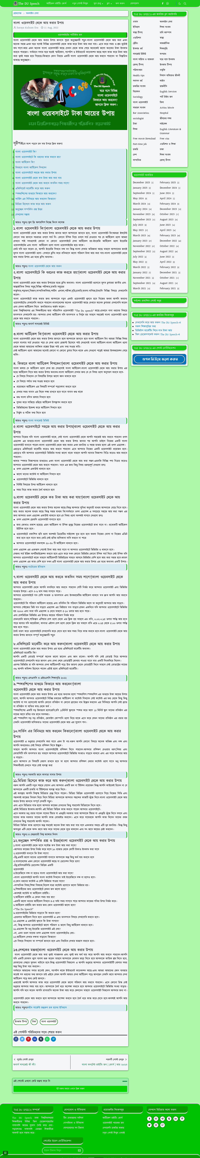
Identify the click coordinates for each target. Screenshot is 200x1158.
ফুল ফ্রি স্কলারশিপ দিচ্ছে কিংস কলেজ (46, 222)
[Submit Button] (79, 1151)
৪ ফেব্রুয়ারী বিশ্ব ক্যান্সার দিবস (43, 834)
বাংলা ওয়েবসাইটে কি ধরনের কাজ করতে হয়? (38, 157)
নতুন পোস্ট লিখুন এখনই (114, 1133)
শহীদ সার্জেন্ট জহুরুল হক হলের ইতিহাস (47, 1008)
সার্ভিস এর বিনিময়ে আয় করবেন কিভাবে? (35, 199)
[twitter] (149, 1125)
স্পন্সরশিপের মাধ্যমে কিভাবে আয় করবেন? (36, 194)
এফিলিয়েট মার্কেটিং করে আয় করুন (32, 188)
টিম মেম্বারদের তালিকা (73, 1118)
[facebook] (162, 4)
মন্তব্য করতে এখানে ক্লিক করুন (70, 1088)
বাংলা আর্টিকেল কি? (25, 162)
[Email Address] (59, 1151)
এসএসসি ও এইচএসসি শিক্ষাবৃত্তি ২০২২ (47, 678)
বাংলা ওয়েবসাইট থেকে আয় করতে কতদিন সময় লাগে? (42, 183)
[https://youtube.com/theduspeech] (172, 4)
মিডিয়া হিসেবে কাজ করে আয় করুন (33, 204)
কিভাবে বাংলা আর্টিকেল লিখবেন (30, 168)
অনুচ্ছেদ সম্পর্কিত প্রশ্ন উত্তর (28, 209)
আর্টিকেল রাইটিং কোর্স (112, 1118)
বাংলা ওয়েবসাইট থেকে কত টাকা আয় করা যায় (38, 178)
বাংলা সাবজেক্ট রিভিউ (38, 421)
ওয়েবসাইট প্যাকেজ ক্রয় (113, 1123)
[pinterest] (182, 1118)
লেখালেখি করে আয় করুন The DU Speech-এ (158, 322)
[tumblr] (169, 1118)
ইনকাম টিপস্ (21, 1021)
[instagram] (156, 1125)
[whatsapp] (167, 4)
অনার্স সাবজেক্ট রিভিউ (38, 324)
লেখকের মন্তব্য (22, 215)
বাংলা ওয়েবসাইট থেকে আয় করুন (45, 266)
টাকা (34, 1021)
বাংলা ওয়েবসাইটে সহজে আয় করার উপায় (36, 173)
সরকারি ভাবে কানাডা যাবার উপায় (44, 775)
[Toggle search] (185, 3)
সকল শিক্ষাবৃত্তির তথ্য (145, 326)
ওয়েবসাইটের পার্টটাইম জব (70, 35)
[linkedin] (175, 1118)
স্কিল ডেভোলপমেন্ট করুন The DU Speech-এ (157, 334)
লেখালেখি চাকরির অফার (113, 1128)
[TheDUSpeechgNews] (159, 359)
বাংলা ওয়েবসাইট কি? (25, 152)
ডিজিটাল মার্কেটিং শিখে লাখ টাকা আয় (153, 330)
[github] (162, 1125)
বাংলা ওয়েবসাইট (48, 1021)
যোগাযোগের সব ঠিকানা (73, 1128)
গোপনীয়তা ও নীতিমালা (73, 1123)
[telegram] (162, 1118)
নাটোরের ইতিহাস (36, 567)
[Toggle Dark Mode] (179, 3)
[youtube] (156, 1118)
